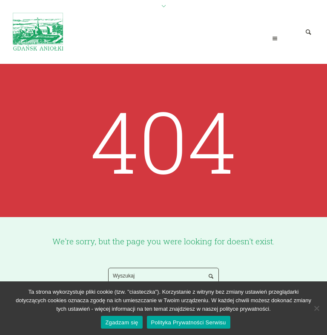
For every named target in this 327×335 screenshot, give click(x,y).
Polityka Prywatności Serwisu (188, 322)
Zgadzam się (121, 322)
